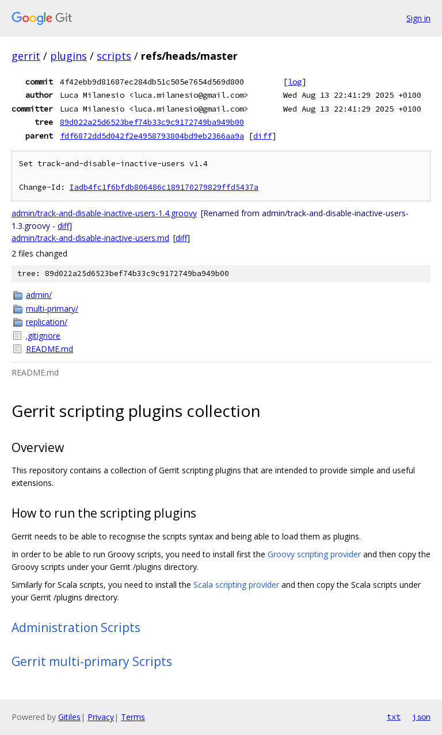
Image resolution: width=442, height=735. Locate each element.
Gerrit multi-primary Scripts (92, 661)
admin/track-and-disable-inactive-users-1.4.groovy (104, 213)
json (421, 716)
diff (262, 136)
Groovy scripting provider (314, 554)
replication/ (46, 321)
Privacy (100, 716)
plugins (68, 56)
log (295, 81)
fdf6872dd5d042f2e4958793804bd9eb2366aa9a (152, 136)
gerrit (26, 56)
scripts (114, 56)
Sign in (418, 18)
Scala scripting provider (236, 584)
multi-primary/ (52, 308)
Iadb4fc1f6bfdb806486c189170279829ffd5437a (164, 187)
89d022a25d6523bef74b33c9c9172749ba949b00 (152, 122)
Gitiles (69, 716)
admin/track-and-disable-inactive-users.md (90, 237)
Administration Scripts (76, 627)
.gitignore (43, 335)
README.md (49, 348)
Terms (133, 716)
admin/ (39, 294)
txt (394, 716)
